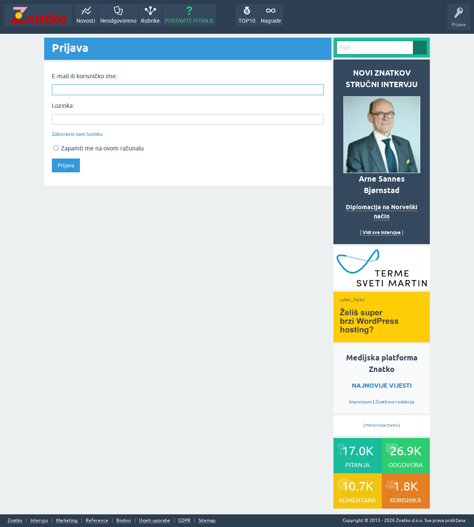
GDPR (184, 520)
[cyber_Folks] (381, 287)
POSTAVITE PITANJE (189, 21)
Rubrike (150, 21)
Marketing (67, 520)
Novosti (85, 21)
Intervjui (39, 520)
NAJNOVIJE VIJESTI (382, 385)
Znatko (15, 520)
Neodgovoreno (118, 21)
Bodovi (123, 520)
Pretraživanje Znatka (381, 425)
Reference (97, 520)
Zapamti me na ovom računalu (98, 148)
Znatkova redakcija (394, 402)
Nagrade (271, 21)
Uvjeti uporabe (154, 520)
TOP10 (247, 21)
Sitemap (207, 520)
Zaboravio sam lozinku (77, 134)
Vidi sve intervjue (382, 232)
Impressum (360, 402)
